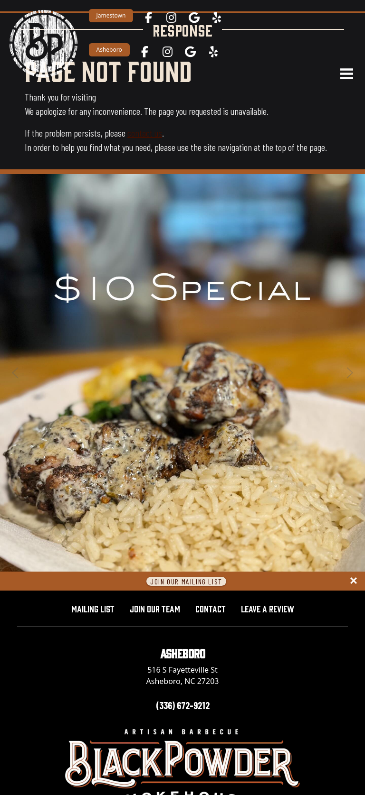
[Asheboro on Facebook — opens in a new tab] (144, 51)
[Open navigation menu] (342, 74)
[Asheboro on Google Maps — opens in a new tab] (190, 51)
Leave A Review (271, 607)
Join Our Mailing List (186, 581)
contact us (144, 133)
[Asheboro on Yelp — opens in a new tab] (212, 51)
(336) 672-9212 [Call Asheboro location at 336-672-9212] (183, 705)
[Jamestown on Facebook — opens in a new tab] (148, 17)
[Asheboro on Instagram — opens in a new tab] (167, 51)
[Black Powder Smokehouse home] (43, 43)
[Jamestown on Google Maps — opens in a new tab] (193, 17)
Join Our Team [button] (155, 608)
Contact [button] (210, 608)
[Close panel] (353, 581)
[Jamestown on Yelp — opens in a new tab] (216, 17)
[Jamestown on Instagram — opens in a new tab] (171, 17)
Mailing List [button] (93, 608)
